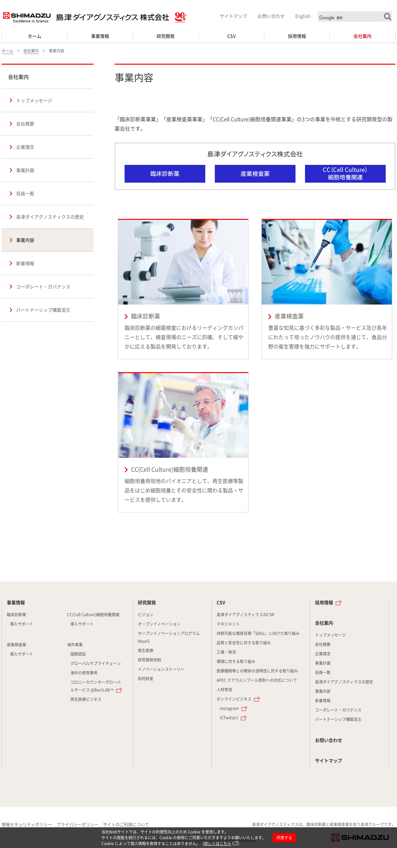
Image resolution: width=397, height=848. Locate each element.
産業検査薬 (327, 289)
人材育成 (224, 689)
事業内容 (25, 240)
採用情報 (297, 36)
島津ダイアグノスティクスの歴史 (50, 216)
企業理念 (25, 147)
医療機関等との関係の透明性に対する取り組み (257, 671)
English (302, 16)
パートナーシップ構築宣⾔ (43, 309)
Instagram (229, 708)
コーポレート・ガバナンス (43, 286)
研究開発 (166, 36)
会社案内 (362, 36)
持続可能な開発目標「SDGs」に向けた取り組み (258, 633)
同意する (284, 838)
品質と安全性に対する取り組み (244, 643)
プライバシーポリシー (77, 824)
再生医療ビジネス (85, 699)
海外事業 (75, 645)
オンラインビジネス (234, 699)
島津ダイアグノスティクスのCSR (245, 614)
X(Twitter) (229, 718)
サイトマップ (233, 16)
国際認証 (78, 654)
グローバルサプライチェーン (95, 663)
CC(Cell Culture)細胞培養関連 (183, 442)
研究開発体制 (149, 660)
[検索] (355, 18)
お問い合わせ (271, 16)
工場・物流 (226, 652)
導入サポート (21, 624)
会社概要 (25, 123)
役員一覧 (25, 193)
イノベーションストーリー (161, 669)
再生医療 (145, 650)
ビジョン (145, 614)
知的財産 (145, 679)
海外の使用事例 (83, 673)
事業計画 (25, 170)
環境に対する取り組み (236, 661)
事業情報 (100, 36)
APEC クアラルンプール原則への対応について (257, 680)
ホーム (34, 36)
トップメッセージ (34, 100)
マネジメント (228, 624)
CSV (231, 36)
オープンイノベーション (159, 624)
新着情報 (25, 263)
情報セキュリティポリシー (27, 824)
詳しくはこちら (217, 843)
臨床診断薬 (183, 289)
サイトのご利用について (126, 824)
